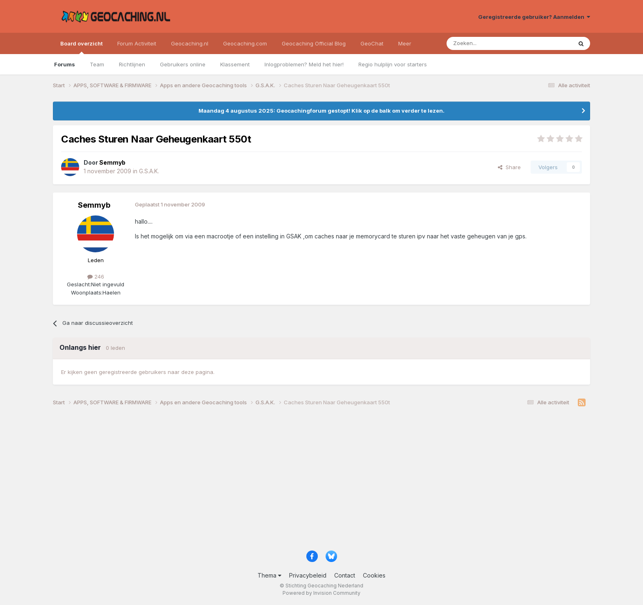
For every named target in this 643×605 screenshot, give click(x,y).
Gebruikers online (182, 64)
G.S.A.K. (149, 171)
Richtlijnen (132, 64)
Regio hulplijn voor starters (392, 64)
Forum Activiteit (136, 43)
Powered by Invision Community (321, 593)
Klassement (235, 64)
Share (509, 167)
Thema (269, 575)
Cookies (374, 575)
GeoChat (371, 43)
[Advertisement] (299, 481)
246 (95, 276)
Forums (64, 64)
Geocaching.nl (189, 43)
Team (97, 64)
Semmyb (94, 205)
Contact (344, 575)
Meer (404, 43)
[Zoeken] (484, 43)
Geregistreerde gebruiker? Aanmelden (534, 17)
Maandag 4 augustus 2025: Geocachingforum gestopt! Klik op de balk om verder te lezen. (321, 110)
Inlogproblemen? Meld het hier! (304, 64)
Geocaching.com (245, 43)
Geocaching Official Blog (314, 43)
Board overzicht (81, 47)
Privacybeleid (307, 575)
